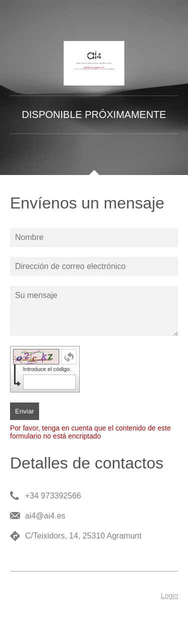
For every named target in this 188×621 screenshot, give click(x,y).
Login (169, 596)
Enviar (24, 411)
